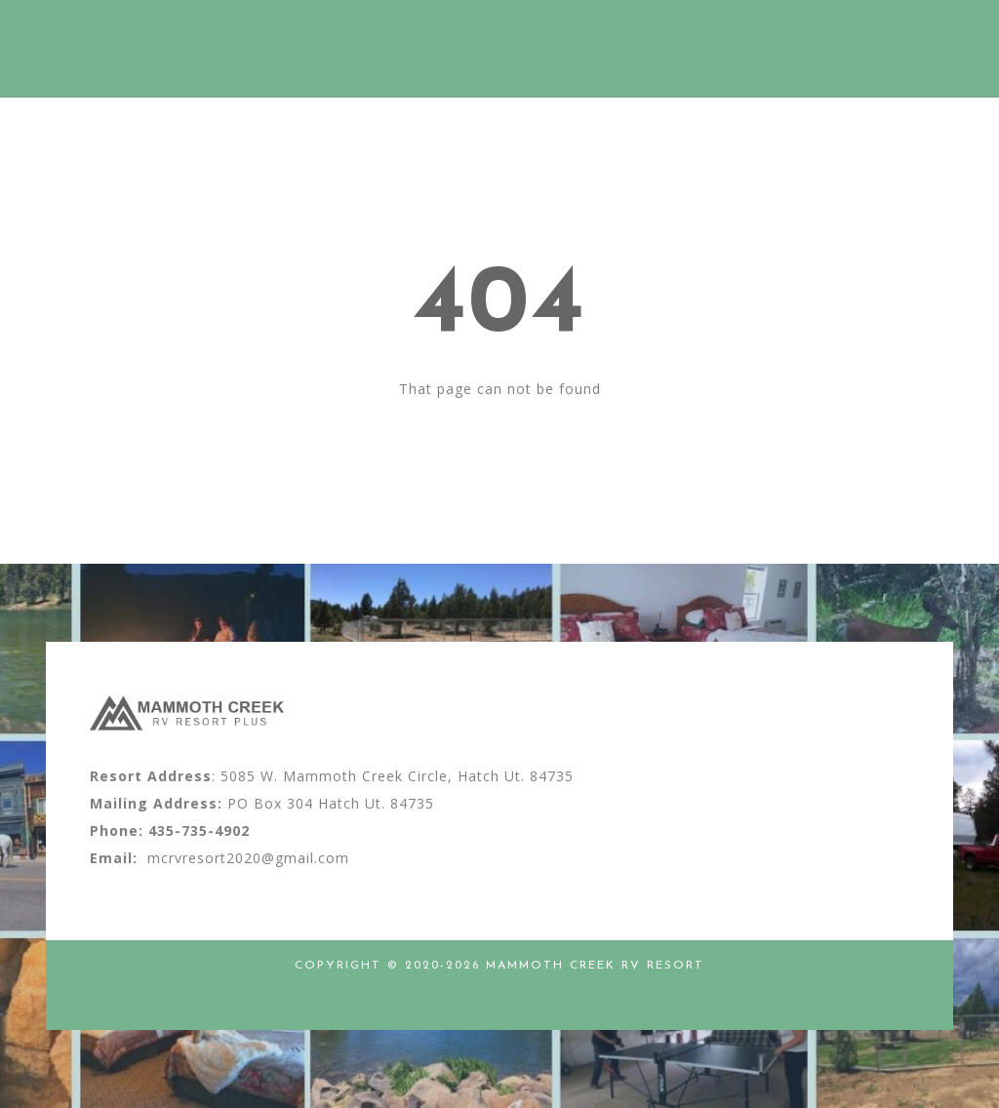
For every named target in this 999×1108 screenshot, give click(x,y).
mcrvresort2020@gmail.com (248, 858)
